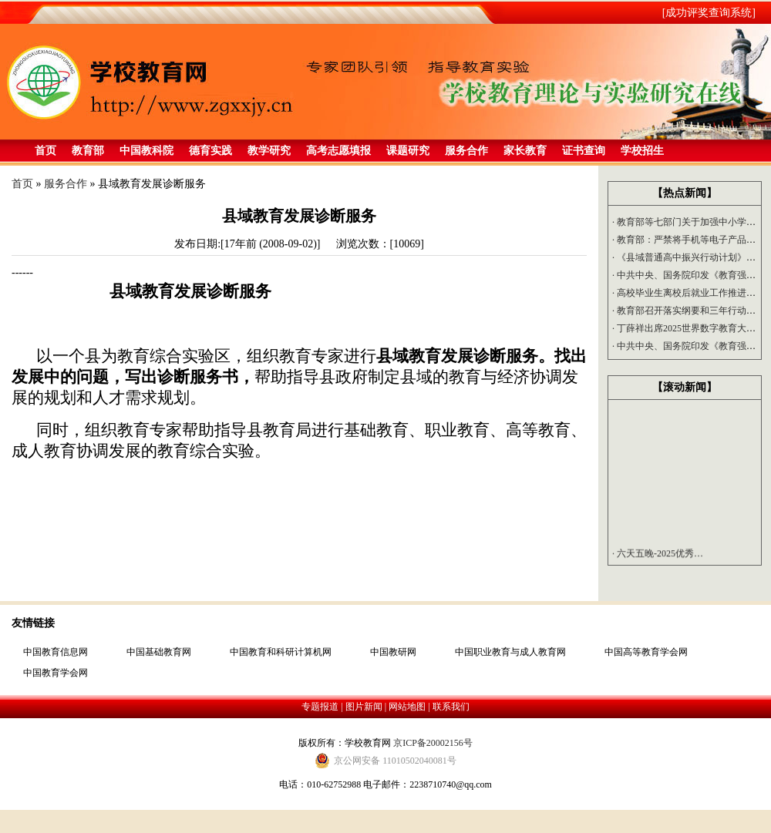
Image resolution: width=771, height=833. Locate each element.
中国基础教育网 (158, 652)
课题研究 (407, 150)
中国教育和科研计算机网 (281, 652)
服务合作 (466, 150)
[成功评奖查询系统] (709, 12)
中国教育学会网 (55, 672)
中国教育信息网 (55, 652)
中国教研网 (393, 652)
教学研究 (269, 150)
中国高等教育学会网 (646, 652)
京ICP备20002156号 (433, 742)
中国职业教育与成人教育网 (510, 652)
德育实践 (210, 150)
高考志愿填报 (338, 150)
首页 (45, 150)
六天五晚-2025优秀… (657, 555)
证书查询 (583, 150)
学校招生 (642, 150)
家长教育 (525, 150)
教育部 (88, 150)
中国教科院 (146, 150)
